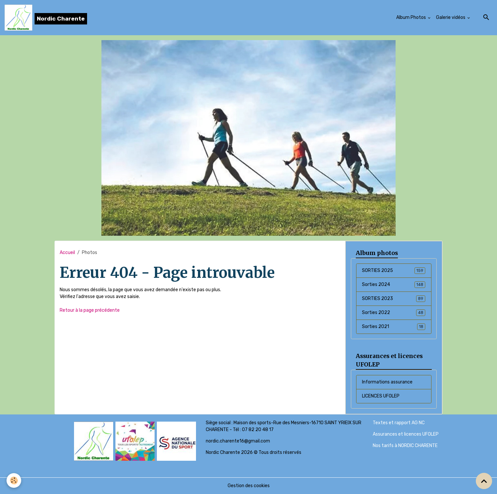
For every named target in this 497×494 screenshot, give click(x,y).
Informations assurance (387, 382)
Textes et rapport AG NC (399, 423)
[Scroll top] (484, 481)
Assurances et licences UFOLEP (406, 434)
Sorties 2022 (393, 312)
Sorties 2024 (393, 284)
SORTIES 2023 (393, 298)
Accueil (67, 252)
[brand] (46, 18)
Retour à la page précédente (90, 310)
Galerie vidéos (451, 17)
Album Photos (411, 17)
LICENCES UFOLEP (380, 396)
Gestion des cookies (249, 485)
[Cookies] (14, 480)
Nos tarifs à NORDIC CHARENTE (405, 445)
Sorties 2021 (393, 326)
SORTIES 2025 (393, 270)
